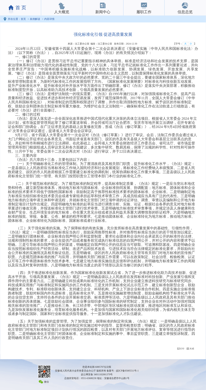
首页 (23, 19)
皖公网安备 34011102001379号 (97, 374)
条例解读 (35, 19)
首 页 (20, 7)
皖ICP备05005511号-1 (127, 370)
